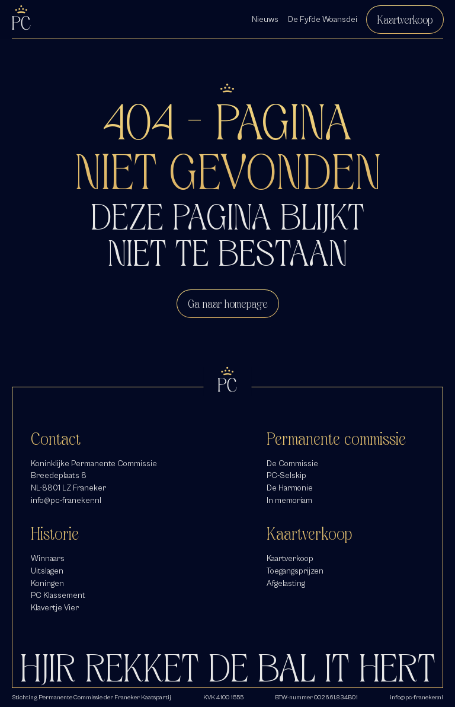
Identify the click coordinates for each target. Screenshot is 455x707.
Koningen (47, 583)
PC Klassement (58, 595)
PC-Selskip (286, 475)
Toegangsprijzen (295, 570)
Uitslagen (47, 570)
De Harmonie (290, 487)
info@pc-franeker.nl (66, 500)
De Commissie (292, 463)
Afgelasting (286, 583)
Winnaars (48, 558)
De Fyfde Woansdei (322, 19)
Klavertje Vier (55, 607)
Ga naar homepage (228, 303)
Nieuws (265, 19)
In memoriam (289, 500)
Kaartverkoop (404, 19)
